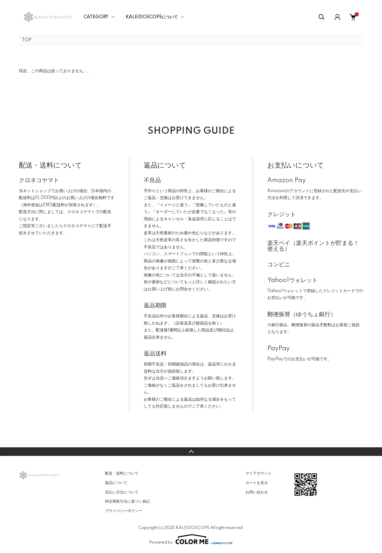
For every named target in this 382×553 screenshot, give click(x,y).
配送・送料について (122, 473)
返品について (116, 483)
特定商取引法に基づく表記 (127, 501)
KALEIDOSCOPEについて (152, 17)
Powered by (191, 539)
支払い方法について (122, 492)
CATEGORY (95, 17)
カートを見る (256, 483)
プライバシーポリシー (123, 511)
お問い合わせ (256, 492)
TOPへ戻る (191, 451)
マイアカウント (258, 473)
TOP (27, 40)
